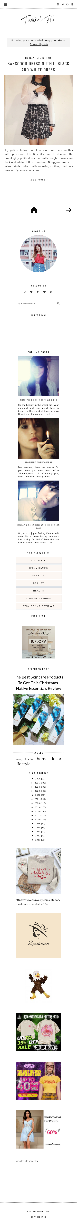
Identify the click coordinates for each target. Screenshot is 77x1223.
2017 (37, 815)
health (38, 590)
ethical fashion (39, 598)
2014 (38, 827)
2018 (37, 811)
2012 (38, 835)
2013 (38, 831)
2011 (38, 839)
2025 (37, 782)
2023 (37, 791)
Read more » (38, 179)
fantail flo (34, 1211)
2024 (37, 787)
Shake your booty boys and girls (38, 400)
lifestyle (38, 560)
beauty (38, 583)
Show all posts (39, 44)
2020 (37, 803)
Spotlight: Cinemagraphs (38, 462)
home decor (38, 568)
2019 (37, 807)
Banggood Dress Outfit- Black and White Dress (38, 66)
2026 (38, 778)
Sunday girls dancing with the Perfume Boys (38, 526)
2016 (37, 819)
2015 (38, 823)
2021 (37, 799)
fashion (38, 575)
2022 (38, 795)
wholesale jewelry (27, 1161)
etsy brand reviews (38, 606)
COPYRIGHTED (38, 1217)
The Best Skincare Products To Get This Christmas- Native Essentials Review (38, 682)
